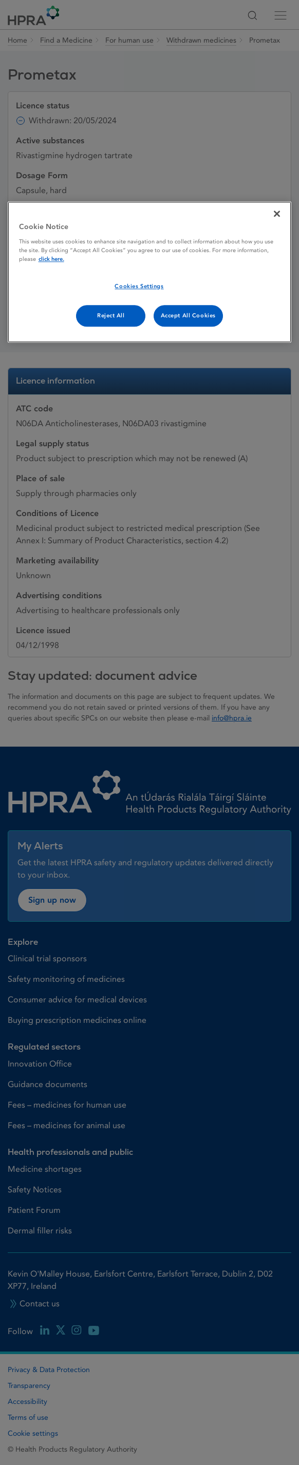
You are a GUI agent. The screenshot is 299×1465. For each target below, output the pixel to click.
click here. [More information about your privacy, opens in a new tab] (51, 259)
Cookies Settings (139, 286)
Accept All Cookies (188, 315)
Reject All (111, 315)
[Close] (277, 213)
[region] (150, 272)
